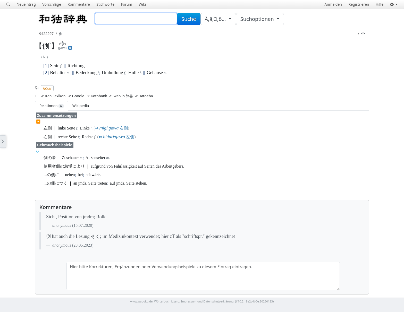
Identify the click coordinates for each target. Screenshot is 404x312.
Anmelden (333, 4)
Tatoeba (144, 95)
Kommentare (79, 4)
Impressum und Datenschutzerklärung (207, 301)
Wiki (142, 4)
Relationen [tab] (51, 105)
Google (76, 95)
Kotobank (96, 95)
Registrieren (359, 4)
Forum (126, 4)
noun (47, 88)
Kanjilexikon (53, 95)
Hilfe (379, 4)
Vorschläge (51, 4)
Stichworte (105, 4)
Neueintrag (26, 4)
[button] (394, 4)
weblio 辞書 (121, 95)
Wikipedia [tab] (80, 105)
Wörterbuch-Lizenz (167, 301)
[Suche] (136, 18)
